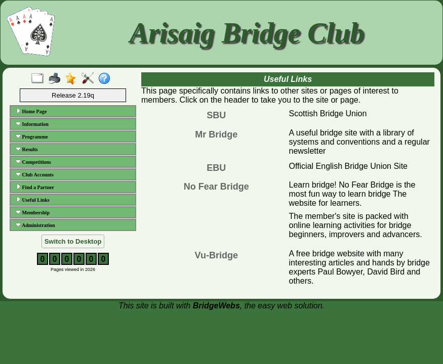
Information (32, 124)
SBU (216, 115)
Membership (33, 212)
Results (27, 149)
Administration (35, 225)
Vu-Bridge (216, 255)
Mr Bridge (216, 134)
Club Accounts (35, 174)
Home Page (31, 111)
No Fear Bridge (216, 186)
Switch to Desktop (73, 241)
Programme (32, 136)
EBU (216, 168)
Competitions (33, 162)
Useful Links (33, 200)
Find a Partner (35, 187)
